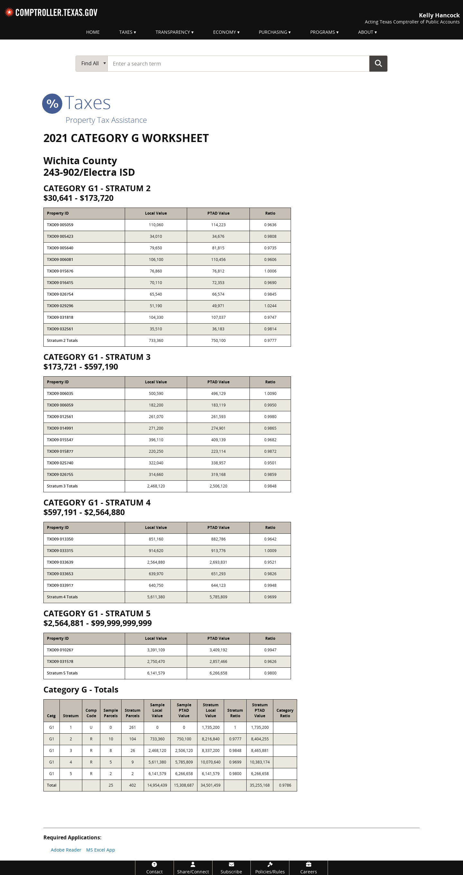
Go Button (378, 63)
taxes (77, 102)
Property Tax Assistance (106, 119)
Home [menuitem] (93, 32)
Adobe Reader (66, 850)
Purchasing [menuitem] (273, 32)
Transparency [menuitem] (173, 32)
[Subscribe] (232, 868)
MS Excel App (100, 850)
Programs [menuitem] (322, 32)
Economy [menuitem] (224, 32)
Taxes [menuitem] (125, 32)
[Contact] (154, 868)
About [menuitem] (365, 32)
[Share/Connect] (193, 868)
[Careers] (308, 868)
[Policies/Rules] (270, 868)
